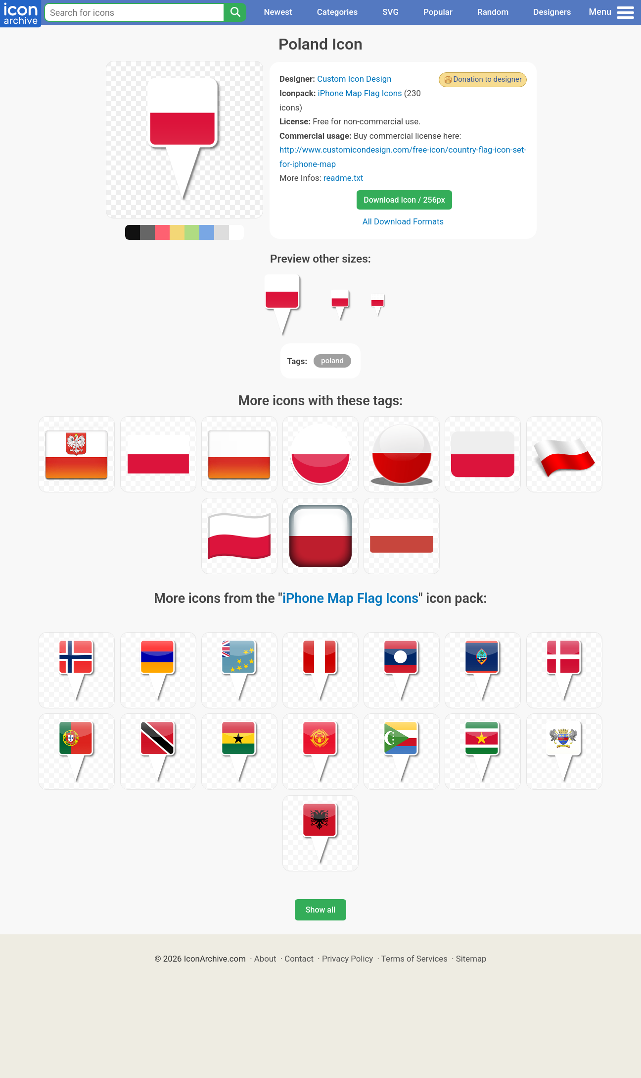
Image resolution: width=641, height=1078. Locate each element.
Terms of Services (414, 959)
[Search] (235, 12)
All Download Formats (403, 221)
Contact (299, 959)
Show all (320, 910)
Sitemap (471, 959)
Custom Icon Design (354, 79)
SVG (390, 12)
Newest (278, 12)
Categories (337, 12)
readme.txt (343, 178)
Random (492, 12)
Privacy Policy (347, 959)
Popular (438, 12)
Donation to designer (487, 79)
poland (332, 360)
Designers (552, 12)
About (265, 959)
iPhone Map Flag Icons (360, 93)
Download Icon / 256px (404, 200)
